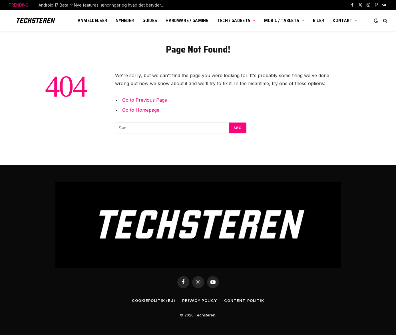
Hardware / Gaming (187, 20)
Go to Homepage (140, 110)
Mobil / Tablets (281, 20)
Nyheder (125, 20)
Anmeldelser (92, 20)
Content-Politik (244, 300)
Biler (318, 20)
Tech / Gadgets (233, 20)
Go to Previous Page (144, 100)
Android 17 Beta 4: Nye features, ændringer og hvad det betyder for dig (103, 5)
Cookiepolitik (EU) (153, 300)
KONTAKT (342, 20)
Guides (149, 20)
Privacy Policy (199, 300)
